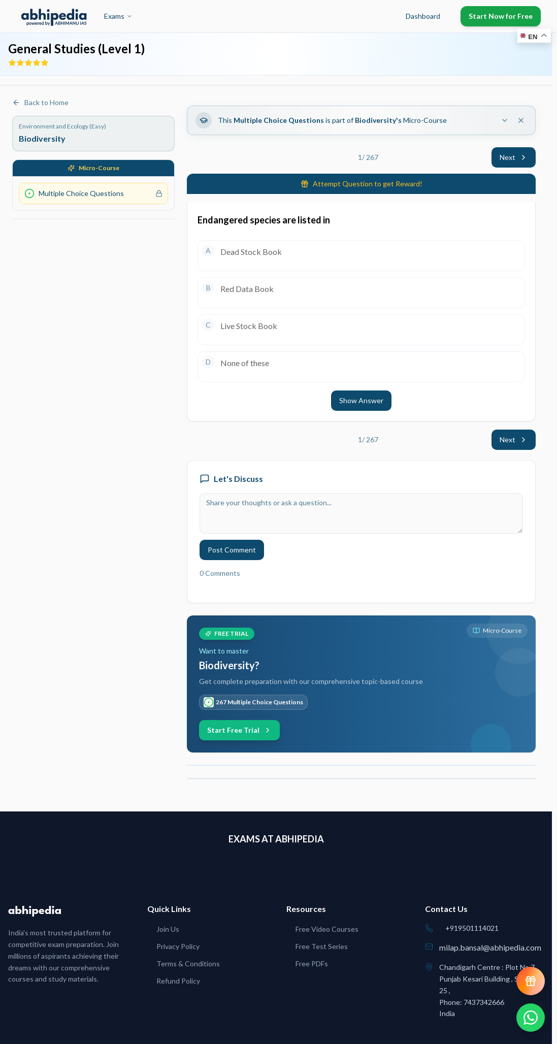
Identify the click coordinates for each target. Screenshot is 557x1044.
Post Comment (232, 549)
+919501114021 (472, 928)
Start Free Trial (239, 730)
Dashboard (423, 16)
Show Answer (361, 400)
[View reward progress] (530, 981)
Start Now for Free (501, 16)
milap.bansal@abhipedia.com (490, 947)
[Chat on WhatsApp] (530, 1017)
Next (514, 157)
